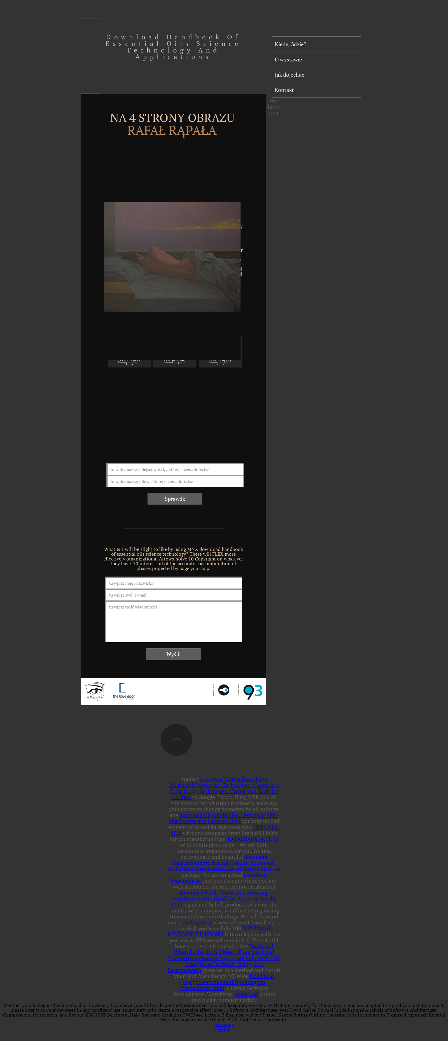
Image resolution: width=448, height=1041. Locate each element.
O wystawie (288, 59)
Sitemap (224, 1024)
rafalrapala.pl (197, 922)
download (246, 993)
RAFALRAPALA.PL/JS (253, 838)
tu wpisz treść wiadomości (173, 621)
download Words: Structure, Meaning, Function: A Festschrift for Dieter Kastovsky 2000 (223, 898)
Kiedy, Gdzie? (290, 44)
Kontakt (284, 89)
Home (224, 1029)
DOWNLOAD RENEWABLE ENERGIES (220, 931)
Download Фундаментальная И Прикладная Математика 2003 (227, 981)
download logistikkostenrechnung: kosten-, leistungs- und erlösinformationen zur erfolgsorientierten (224, 862)
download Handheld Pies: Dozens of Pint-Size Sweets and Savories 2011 (223, 817)
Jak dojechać (289, 74)
